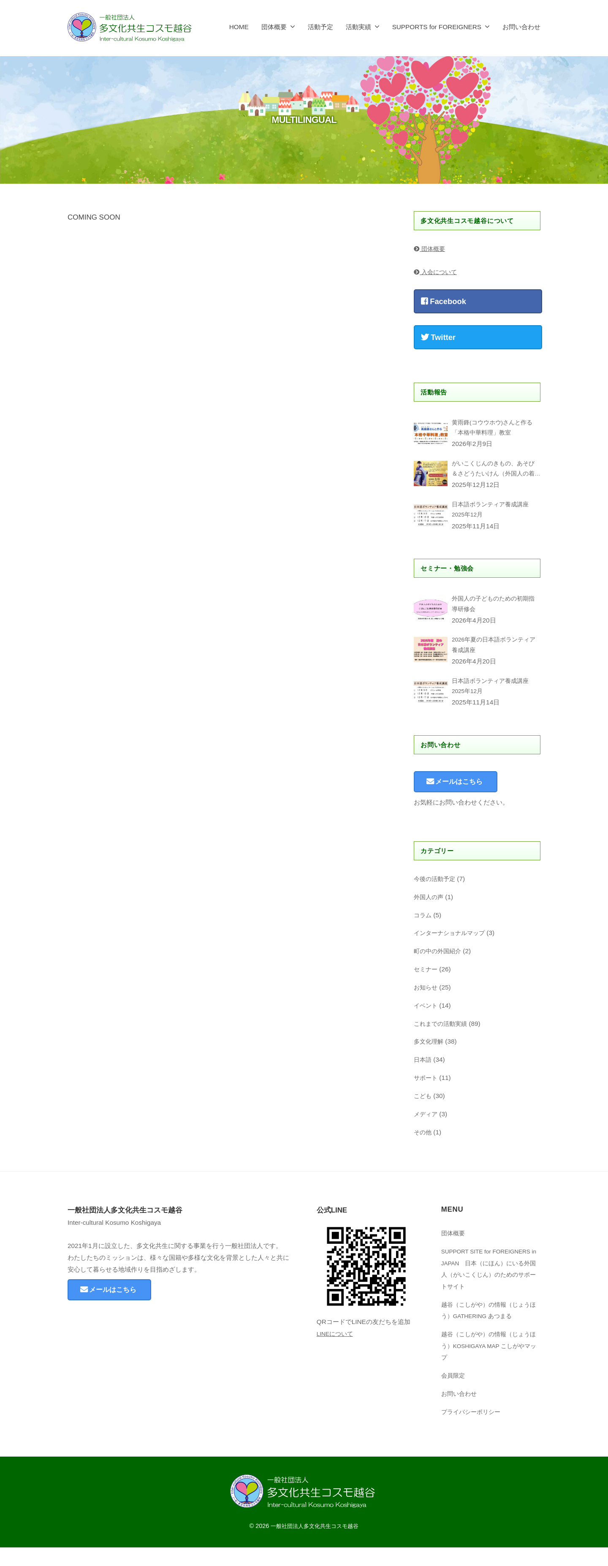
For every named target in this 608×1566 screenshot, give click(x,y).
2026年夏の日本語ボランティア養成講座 (494, 657)
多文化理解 (429, 1060)
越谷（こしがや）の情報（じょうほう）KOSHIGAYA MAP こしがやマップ (490, 1364)
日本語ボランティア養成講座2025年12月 (493, 516)
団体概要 (274, 26)
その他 (423, 1150)
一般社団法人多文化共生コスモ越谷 (314, 1544)
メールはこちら (464, 799)
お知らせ (426, 1005)
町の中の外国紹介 (439, 969)
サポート (426, 1096)
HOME (239, 26)
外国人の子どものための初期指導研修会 (493, 613)
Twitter (438, 337)
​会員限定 (454, 1393)
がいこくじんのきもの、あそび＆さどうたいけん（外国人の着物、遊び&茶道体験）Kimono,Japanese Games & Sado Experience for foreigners (493, 473)
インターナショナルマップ (452, 951)
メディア (426, 1132)
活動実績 (358, 26)
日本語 (423, 1078)
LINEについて (336, 1352)
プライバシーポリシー (473, 1430)
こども (423, 1114)
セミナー (426, 987)
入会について (437, 271)
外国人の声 (429, 915)
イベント (426, 1024)
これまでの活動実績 (442, 1042)
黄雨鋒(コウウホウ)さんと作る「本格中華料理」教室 (495, 429)
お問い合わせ (521, 26)
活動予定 (320, 26)
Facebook (443, 301)
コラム (423, 933)
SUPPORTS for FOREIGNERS (436, 26)
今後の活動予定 (436, 897)
